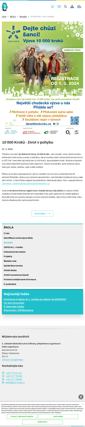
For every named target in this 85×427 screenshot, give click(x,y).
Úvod (4, 17)
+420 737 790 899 (14, 376)
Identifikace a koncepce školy (18, 238)
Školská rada (10, 261)
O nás (6, 233)
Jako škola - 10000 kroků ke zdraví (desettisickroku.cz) (26, 184)
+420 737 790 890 (14, 379)
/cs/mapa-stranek (72, 6)
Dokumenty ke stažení (14, 252)
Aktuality (8, 243)
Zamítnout (42, 422)
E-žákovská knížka (14, 306)
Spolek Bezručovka (13, 266)
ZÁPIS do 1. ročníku (13, 247)
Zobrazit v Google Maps (12, 360)
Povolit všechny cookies (22, 416)
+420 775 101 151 (52, 6)
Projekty (8, 256)
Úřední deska (10, 270)
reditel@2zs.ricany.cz (59, 6)
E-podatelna (10, 284)
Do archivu (40, 214)
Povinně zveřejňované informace (20, 280)
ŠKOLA (8, 227)
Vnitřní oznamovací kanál (16, 275)
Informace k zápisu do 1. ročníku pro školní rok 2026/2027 (35, 299)
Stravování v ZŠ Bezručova (19, 310)
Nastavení (58, 416)
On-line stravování (14, 303)
